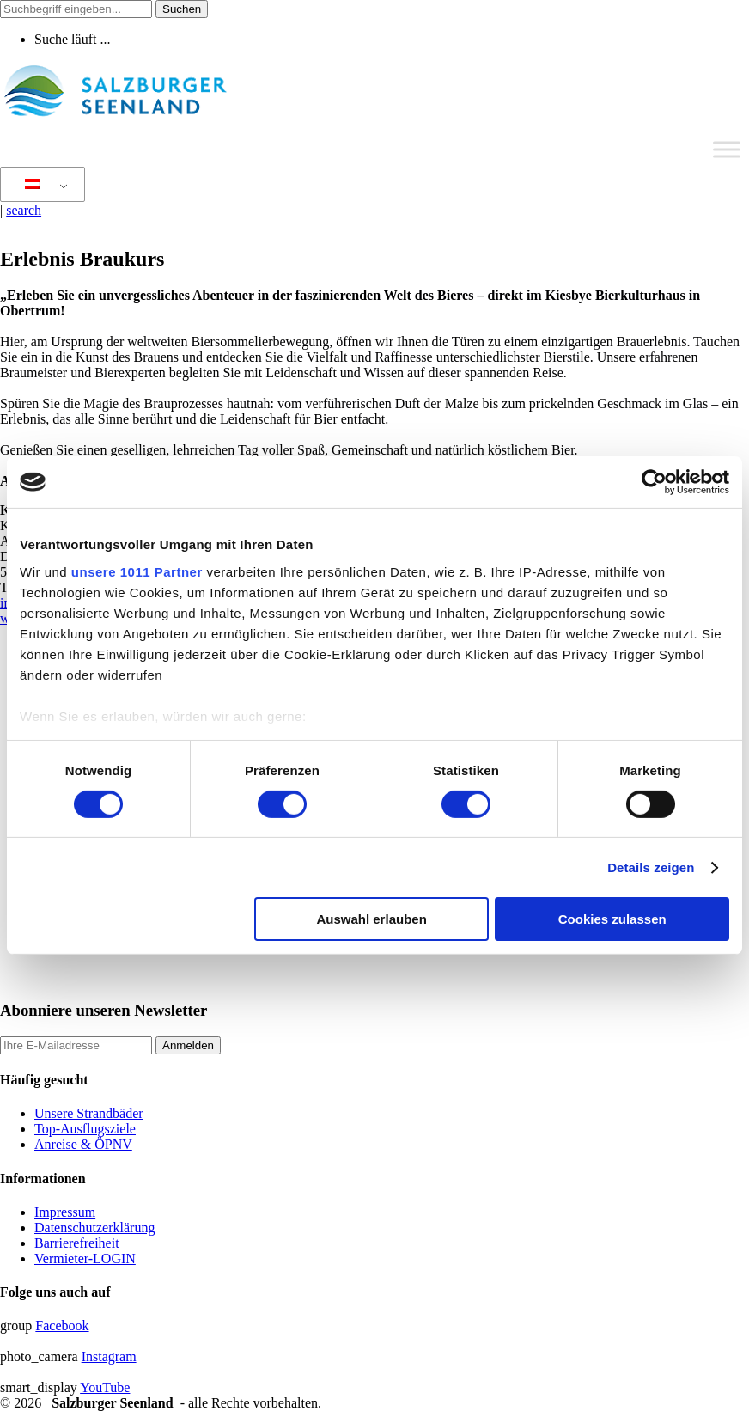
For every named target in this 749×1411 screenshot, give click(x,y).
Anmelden (188, 1045)
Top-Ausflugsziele (85, 1128)
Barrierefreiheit (76, 1243)
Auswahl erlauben (371, 919)
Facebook (61, 1325)
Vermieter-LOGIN (85, 1258)
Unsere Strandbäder (88, 1113)
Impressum (64, 1212)
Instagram (109, 1356)
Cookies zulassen (612, 919)
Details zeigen (650, 867)
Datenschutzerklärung (94, 1227)
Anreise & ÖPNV (83, 1144)
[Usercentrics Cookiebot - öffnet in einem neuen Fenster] (654, 482)
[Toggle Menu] (726, 149)
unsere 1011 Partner (137, 571)
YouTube (105, 1387)
